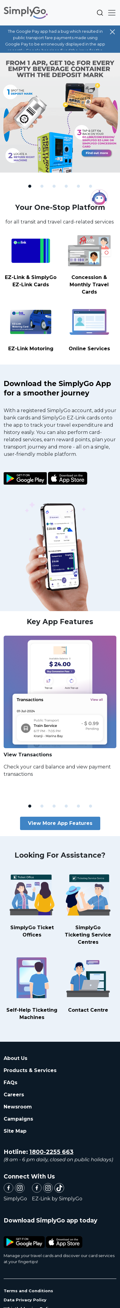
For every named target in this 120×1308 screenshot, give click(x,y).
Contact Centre (88, 983)
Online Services (89, 326)
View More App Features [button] (60, 823)
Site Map (15, 1131)
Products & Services (30, 1070)
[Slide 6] (90, 186)
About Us (15, 1058)
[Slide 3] (54, 186)
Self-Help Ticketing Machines (31, 986)
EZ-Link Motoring (31, 326)
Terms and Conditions (28, 1290)
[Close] (112, 32)
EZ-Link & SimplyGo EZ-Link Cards (31, 259)
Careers (14, 1095)
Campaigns (18, 1119)
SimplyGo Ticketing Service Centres (88, 907)
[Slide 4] (66, 186)
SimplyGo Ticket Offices (32, 904)
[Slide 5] (78, 186)
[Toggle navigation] (110, 12)
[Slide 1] (29, 186)
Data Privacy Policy (25, 1299)
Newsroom (18, 1107)
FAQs (10, 1082)
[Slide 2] (41, 186)
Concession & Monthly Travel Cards (89, 263)
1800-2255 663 (51, 1151)
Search (100, 12)
